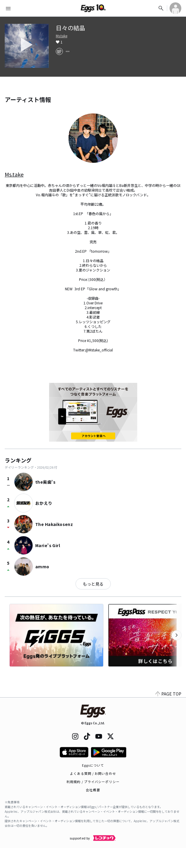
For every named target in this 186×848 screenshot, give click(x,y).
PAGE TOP (168, 694)
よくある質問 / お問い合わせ (93, 773)
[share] (59, 51)
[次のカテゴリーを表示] (177, 635)
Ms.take (61, 35)
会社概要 (93, 789)
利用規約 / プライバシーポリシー (93, 781)
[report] (67, 51)
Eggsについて (93, 765)
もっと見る (93, 584)
